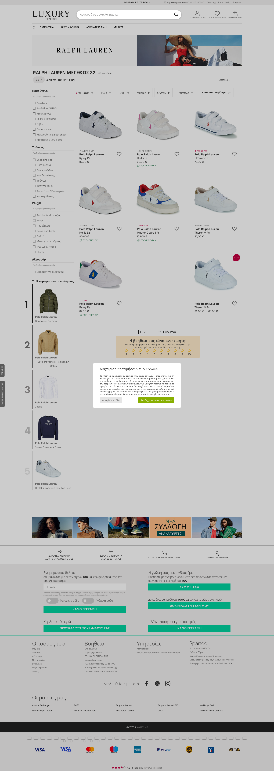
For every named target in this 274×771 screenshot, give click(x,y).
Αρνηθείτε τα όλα (111, 400)
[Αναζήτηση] (176, 14)
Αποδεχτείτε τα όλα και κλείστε (156, 400)
